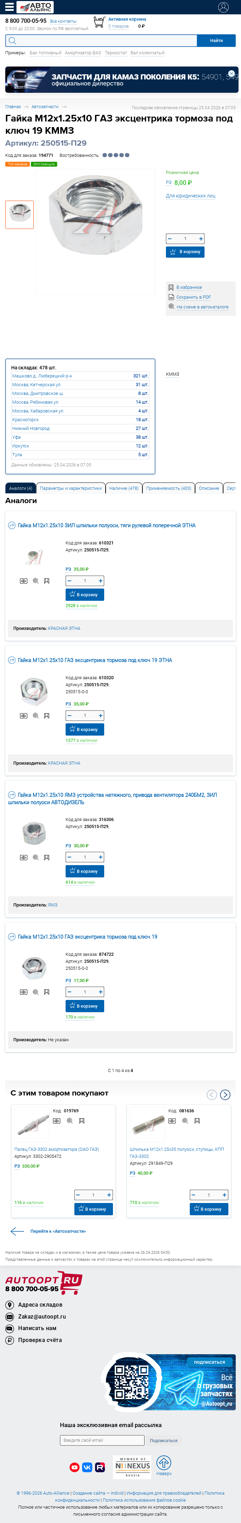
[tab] (20, 487)
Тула (17, 455)
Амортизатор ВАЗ (83, 53)
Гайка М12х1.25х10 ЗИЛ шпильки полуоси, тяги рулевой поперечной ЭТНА (101, 525)
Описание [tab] (209, 488)
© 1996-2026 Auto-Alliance (42, 1493)
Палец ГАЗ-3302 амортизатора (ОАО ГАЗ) (56, 1149)
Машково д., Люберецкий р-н (42, 376)
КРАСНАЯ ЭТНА (64, 628)
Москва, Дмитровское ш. (38, 393)
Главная (13, 106)
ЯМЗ (53, 905)
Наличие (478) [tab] (124, 488)
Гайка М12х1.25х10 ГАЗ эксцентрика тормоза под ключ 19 (82, 936)
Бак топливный (45, 53)
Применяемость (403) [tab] (168, 488)
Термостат (116, 53)
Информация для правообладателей (164, 1493)
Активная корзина (127, 19)
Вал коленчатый (147, 53)
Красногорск (25, 420)
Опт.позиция (44, 164)
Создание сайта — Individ (98, 1493)
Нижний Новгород (30, 428)
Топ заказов (17, 164)
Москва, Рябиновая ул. (35, 402)
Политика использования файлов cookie (144, 1500)
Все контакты (63, 21)
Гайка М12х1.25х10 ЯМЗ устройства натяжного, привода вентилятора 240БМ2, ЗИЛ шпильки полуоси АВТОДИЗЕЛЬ (112, 798)
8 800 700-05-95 (32, 1289)
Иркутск (20, 446)
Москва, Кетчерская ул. (36, 385)
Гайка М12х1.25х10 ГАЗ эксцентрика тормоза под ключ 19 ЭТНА (90, 660)
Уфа (16, 437)
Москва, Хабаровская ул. (38, 411)
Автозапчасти (45, 106)
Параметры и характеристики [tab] (71, 488)
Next (225, 1095)
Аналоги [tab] (20, 488)
